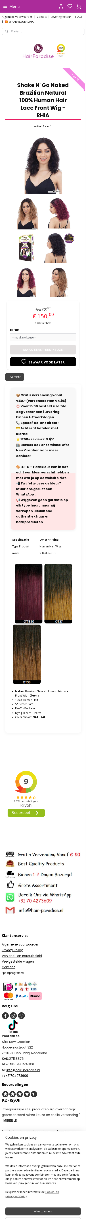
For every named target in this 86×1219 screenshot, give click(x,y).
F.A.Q (78, 17)
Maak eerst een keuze (43, 349)
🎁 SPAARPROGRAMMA (19, 22)
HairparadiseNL (15, 1146)
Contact (42, 17)
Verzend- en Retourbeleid (22, 956)
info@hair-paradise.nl (23, 1070)
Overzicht (14, 377)
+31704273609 (17, 1075)
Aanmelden (12, 1193)
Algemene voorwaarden (20, 944)
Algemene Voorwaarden (17, 17)
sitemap (57, 1210)
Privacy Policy (12, 950)
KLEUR (14, 330)
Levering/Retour (61, 17)
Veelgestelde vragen (18, 961)
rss (67, 1210)
